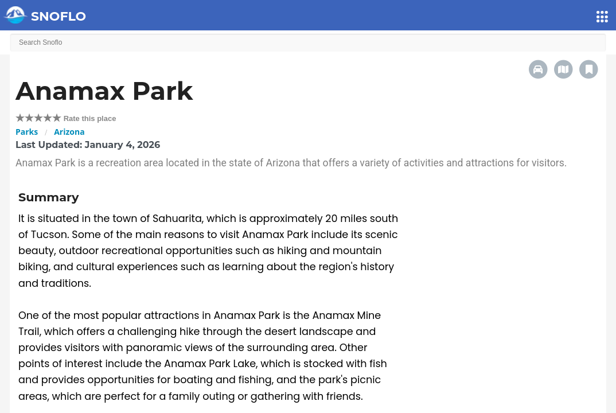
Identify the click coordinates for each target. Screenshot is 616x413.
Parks (26, 131)
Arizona (69, 131)
